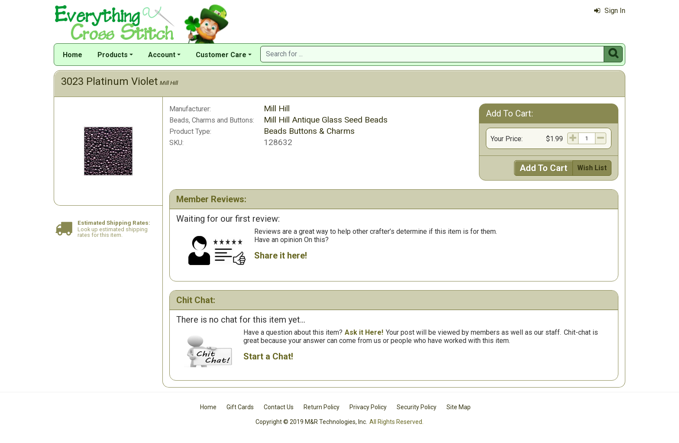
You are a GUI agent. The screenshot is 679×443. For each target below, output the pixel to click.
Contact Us (279, 407)
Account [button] (161, 55)
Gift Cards (240, 407)
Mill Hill (169, 82)
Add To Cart (543, 168)
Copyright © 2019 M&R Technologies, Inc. (311, 421)
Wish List (592, 168)
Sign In (609, 10)
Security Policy (416, 407)
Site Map (458, 407)
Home (72, 55)
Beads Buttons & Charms (309, 131)
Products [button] (112, 55)
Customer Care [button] (221, 55)
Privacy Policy (368, 407)
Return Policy (322, 407)
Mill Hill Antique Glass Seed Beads (326, 120)
